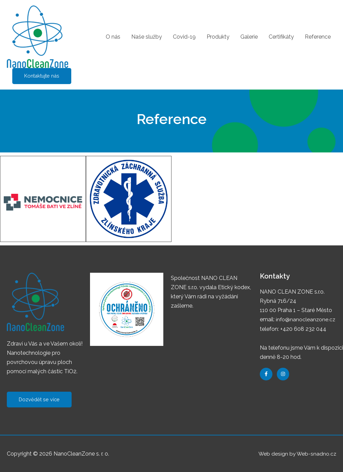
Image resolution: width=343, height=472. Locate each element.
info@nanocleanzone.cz (306, 319)
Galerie (249, 36)
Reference (318, 36)
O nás (113, 36)
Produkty (218, 36)
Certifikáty (281, 36)
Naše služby (146, 36)
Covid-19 (184, 36)
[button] (40, 400)
